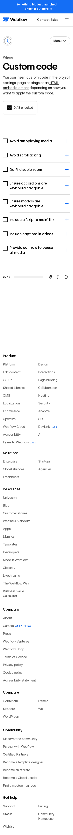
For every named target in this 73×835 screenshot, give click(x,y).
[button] (66, 20)
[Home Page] (15, 19)
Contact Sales (47, 20)
